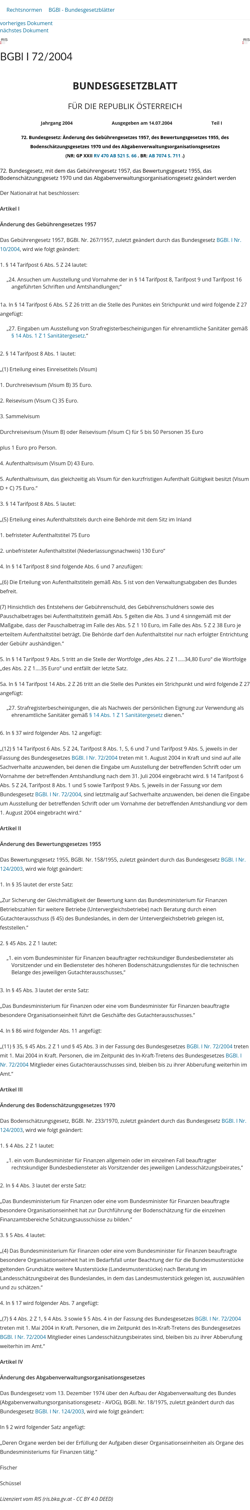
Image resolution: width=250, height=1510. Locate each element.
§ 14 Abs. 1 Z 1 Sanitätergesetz (48, 335)
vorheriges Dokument (26, 23)
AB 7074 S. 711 (165, 155)
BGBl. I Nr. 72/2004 (95, 757)
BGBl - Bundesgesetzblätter (82, 9)
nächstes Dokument (24, 30)
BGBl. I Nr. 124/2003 (59, 1411)
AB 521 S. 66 (124, 155)
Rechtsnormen (24, 9)
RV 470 (102, 155)
